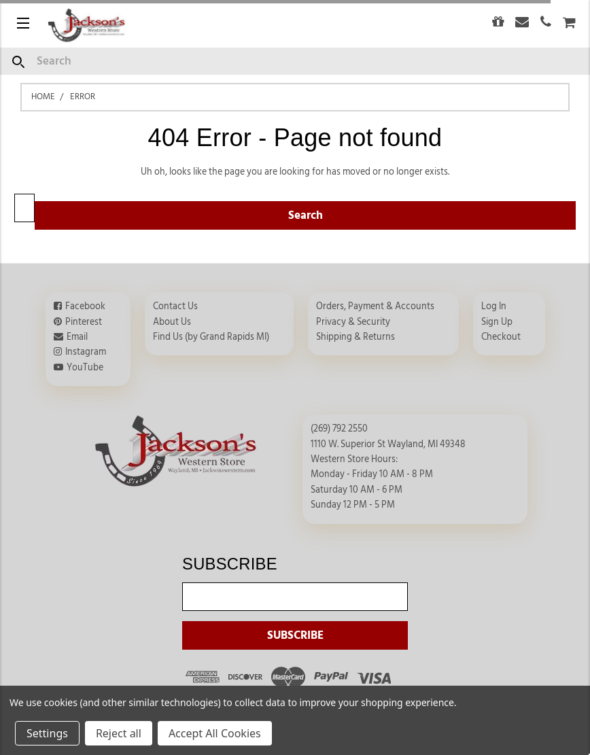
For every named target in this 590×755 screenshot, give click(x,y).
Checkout (501, 337)
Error (82, 96)
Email (77, 337)
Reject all (118, 733)
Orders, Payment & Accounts (375, 306)
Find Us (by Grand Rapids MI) (211, 337)
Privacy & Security (353, 322)
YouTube (85, 367)
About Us (172, 322)
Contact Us (175, 306)
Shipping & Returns (355, 337)
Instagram (85, 352)
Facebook (85, 306)
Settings (47, 733)
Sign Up (497, 322)
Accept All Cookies (215, 733)
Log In (493, 306)
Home (43, 96)
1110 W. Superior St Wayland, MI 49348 (388, 444)
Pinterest (83, 322)
